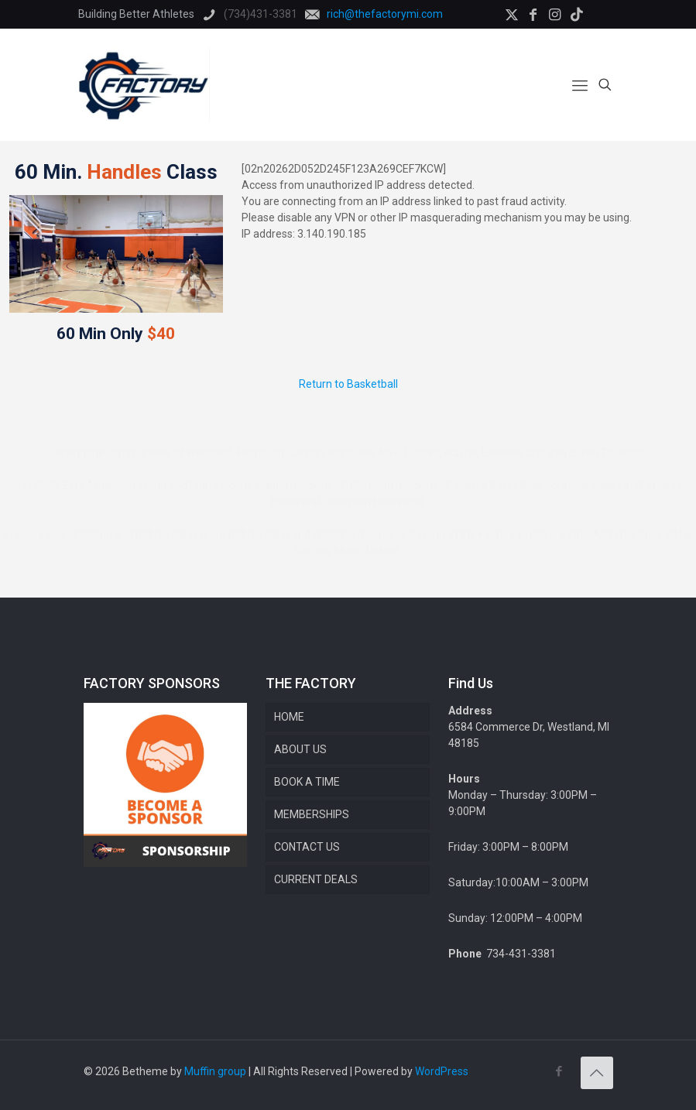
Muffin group (215, 1071)
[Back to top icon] (597, 1073)
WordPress (441, 1071)
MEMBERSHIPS (311, 814)
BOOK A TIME (307, 782)
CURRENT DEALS (316, 879)
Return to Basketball (348, 384)
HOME (289, 717)
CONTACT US (307, 847)
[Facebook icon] (559, 1071)
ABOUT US (300, 749)
